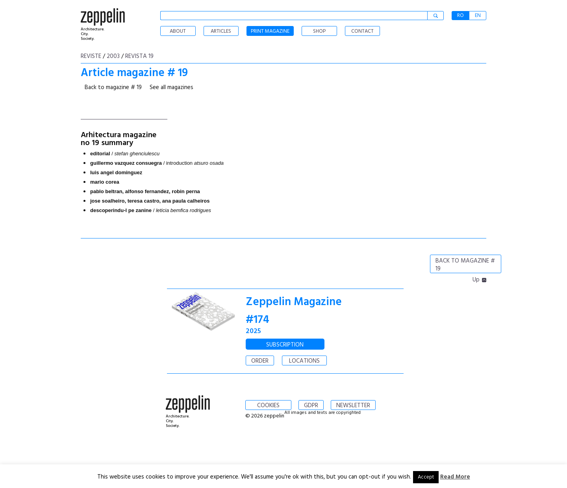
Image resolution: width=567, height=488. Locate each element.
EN (478, 15)
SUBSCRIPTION (285, 345)
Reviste (91, 56)
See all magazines (171, 87)
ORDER (260, 361)
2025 (253, 331)
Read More (455, 477)
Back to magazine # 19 (113, 87)
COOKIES (268, 405)
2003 (113, 56)
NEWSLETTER (353, 405)
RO (460, 15)
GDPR (311, 405)
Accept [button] (426, 477)
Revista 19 (139, 56)
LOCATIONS (304, 361)
